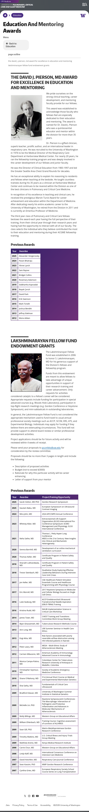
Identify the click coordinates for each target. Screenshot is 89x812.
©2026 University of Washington (66, 807)
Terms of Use (32, 807)
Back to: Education (11, 45)
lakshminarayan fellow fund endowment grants (31, 66)
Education (17, 15)
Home (5, 16)
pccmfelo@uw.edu (51, 448)
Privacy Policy (18, 807)
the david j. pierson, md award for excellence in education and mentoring (43, 61)
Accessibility (45, 807)
